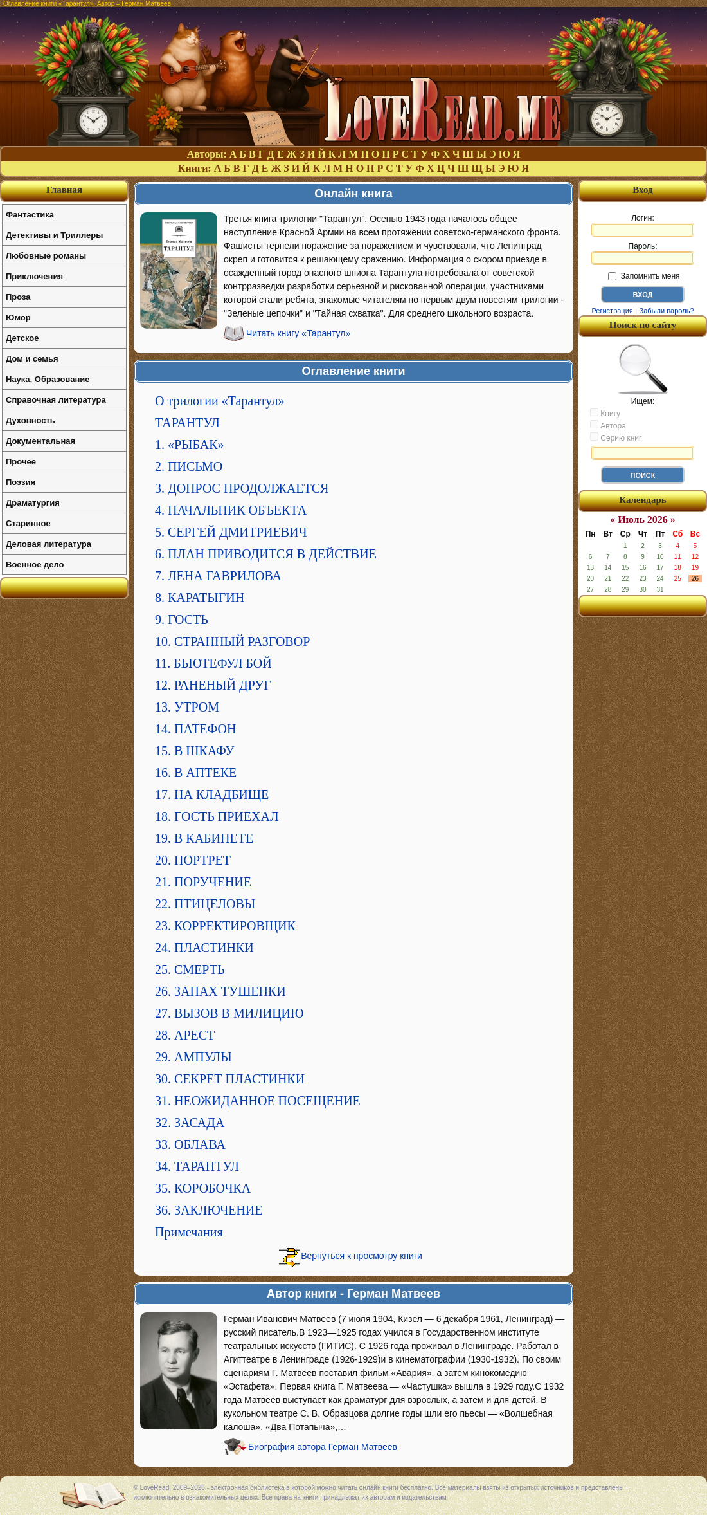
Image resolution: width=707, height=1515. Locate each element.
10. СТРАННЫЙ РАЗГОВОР (232, 641)
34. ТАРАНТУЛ (197, 1166)
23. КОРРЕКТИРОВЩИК (225, 926)
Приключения (34, 276)
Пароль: (642, 253)
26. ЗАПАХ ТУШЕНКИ (220, 991)
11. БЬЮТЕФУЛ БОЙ (213, 663)
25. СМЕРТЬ (189, 969)
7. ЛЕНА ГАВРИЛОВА (218, 576)
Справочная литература (56, 400)
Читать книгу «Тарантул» (298, 333)
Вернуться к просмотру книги (361, 1256)
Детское (22, 338)
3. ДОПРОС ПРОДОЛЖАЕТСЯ (241, 488)
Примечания (189, 1232)
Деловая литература (48, 544)
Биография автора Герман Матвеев (322, 1447)
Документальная (40, 441)
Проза (18, 297)
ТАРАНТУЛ (187, 423)
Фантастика (30, 214)
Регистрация (611, 311)
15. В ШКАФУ (194, 751)
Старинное (28, 523)
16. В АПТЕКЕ (196, 773)
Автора (608, 425)
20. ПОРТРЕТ (193, 860)
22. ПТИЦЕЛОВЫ (205, 904)
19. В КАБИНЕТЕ (204, 838)
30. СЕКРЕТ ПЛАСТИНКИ (230, 1079)
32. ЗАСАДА (189, 1123)
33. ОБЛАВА (190, 1144)
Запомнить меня (643, 275)
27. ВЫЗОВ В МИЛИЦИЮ (229, 1013)
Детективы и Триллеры (54, 235)
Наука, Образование (47, 379)
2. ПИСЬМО (188, 466)
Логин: (642, 225)
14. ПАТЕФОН (196, 729)
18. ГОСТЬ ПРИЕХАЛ (216, 816)
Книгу (605, 413)
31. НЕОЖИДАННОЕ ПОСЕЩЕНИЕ (258, 1101)
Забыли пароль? (667, 311)
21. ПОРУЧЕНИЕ (203, 882)
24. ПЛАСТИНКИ (204, 948)
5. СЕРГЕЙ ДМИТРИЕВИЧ (231, 532)
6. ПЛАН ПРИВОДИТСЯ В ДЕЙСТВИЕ (266, 554)
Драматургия (33, 503)
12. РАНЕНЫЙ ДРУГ (213, 685)
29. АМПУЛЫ (193, 1057)
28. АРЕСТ (185, 1035)
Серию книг (615, 437)
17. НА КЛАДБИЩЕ (212, 794)
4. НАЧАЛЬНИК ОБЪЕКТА (231, 510)
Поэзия (20, 482)
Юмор (18, 317)
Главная (64, 190)
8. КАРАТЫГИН (199, 598)
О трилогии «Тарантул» (219, 401)
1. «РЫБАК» (189, 444)
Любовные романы (46, 256)
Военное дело (35, 564)
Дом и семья (32, 358)
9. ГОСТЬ (181, 619)
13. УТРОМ (187, 707)
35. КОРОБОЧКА (203, 1188)
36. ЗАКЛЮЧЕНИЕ (208, 1210)
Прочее (21, 461)
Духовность (30, 420)
